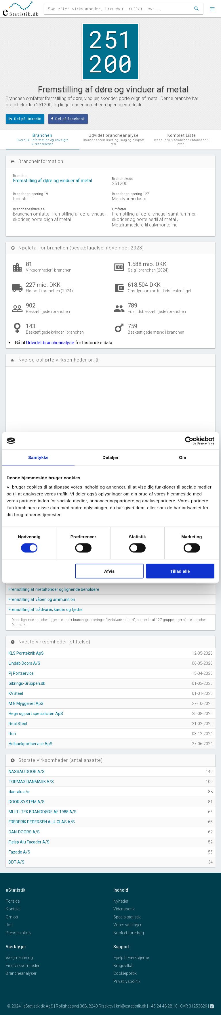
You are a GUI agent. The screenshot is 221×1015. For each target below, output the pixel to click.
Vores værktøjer (127, 924)
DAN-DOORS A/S (24, 832)
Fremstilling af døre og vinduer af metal (52, 180)
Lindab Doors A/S (24, 663)
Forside (13, 901)
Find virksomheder (22, 965)
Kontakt (13, 909)
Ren (12, 734)
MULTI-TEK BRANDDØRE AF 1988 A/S (43, 812)
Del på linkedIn (25, 119)
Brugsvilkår (123, 965)
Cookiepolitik (125, 973)
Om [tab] (182, 457)
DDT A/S (16, 862)
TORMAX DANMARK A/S (31, 782)
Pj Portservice (21, 673)
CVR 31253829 (193, 1006)
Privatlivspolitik (126, 981)
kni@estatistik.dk (131, 1006)
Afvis (109, 570)
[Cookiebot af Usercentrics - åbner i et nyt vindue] (189, 441)
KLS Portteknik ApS (26, 653)
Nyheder (120, 901)
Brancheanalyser (21, 973)
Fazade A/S (19, 852)
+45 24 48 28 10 (163, 1006)
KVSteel (16, 693)
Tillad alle (180, 570)
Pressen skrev (18, 933)
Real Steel (18, 724)
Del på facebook (68, 119)
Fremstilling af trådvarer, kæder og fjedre (46, 610)
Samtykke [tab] (38, 457)
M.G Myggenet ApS (26, 703)
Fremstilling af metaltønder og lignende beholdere (54, 589)
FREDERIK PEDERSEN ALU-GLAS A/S (42, 822)
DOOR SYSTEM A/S (27, 802)
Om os (12, 917)
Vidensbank (124, 909)
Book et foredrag (128, 933)
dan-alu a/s (19, 792)
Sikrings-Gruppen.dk (27, 683)
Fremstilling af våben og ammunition (42, 599)
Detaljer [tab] (110, 457)
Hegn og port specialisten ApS (36, 714)
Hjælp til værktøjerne (131, 957)
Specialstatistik (127, 917)
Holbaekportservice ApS (30, 744)
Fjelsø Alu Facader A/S (29, 842)
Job (9, 924)
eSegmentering (19, 957)
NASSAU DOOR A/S (27, 772)
